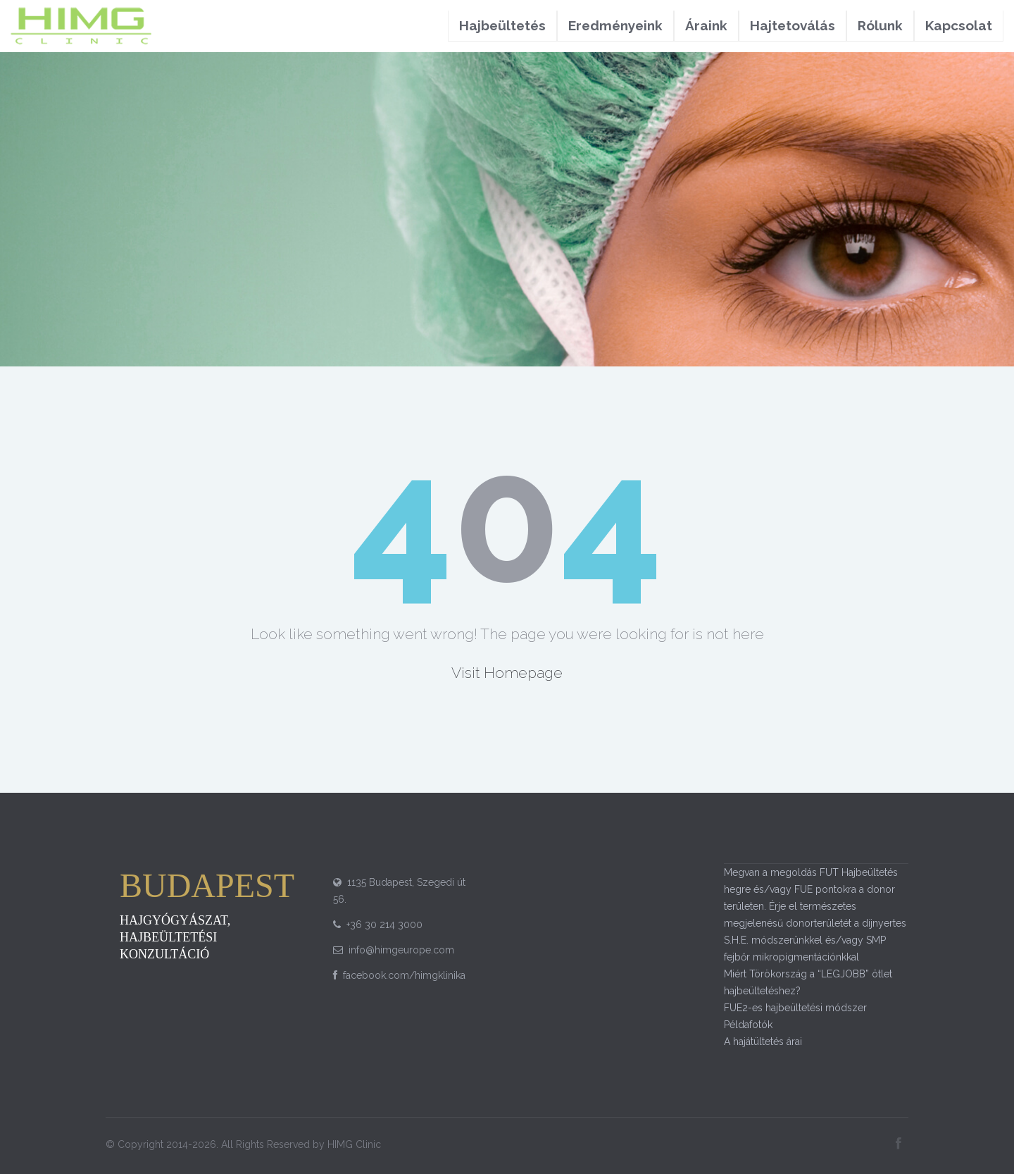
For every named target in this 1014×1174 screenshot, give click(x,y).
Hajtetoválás (792, 25)
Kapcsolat (958, 25)
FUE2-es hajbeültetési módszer (795, 1007)
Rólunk (880, 25)
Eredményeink (615, 25)
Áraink (706, 25)
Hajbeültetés (502, 25)
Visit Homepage (507, 672)
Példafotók (748, 1024)
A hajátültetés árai (763, 1041)
